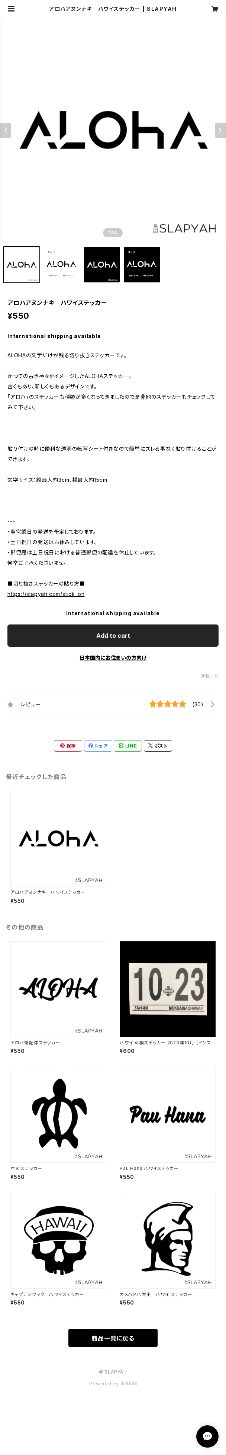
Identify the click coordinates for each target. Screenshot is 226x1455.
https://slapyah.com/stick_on (45, 594)
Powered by (113, 1383)
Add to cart (113, 635)
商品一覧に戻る (113, 1338)
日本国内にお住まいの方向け (113, 657)
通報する (209, 676)
